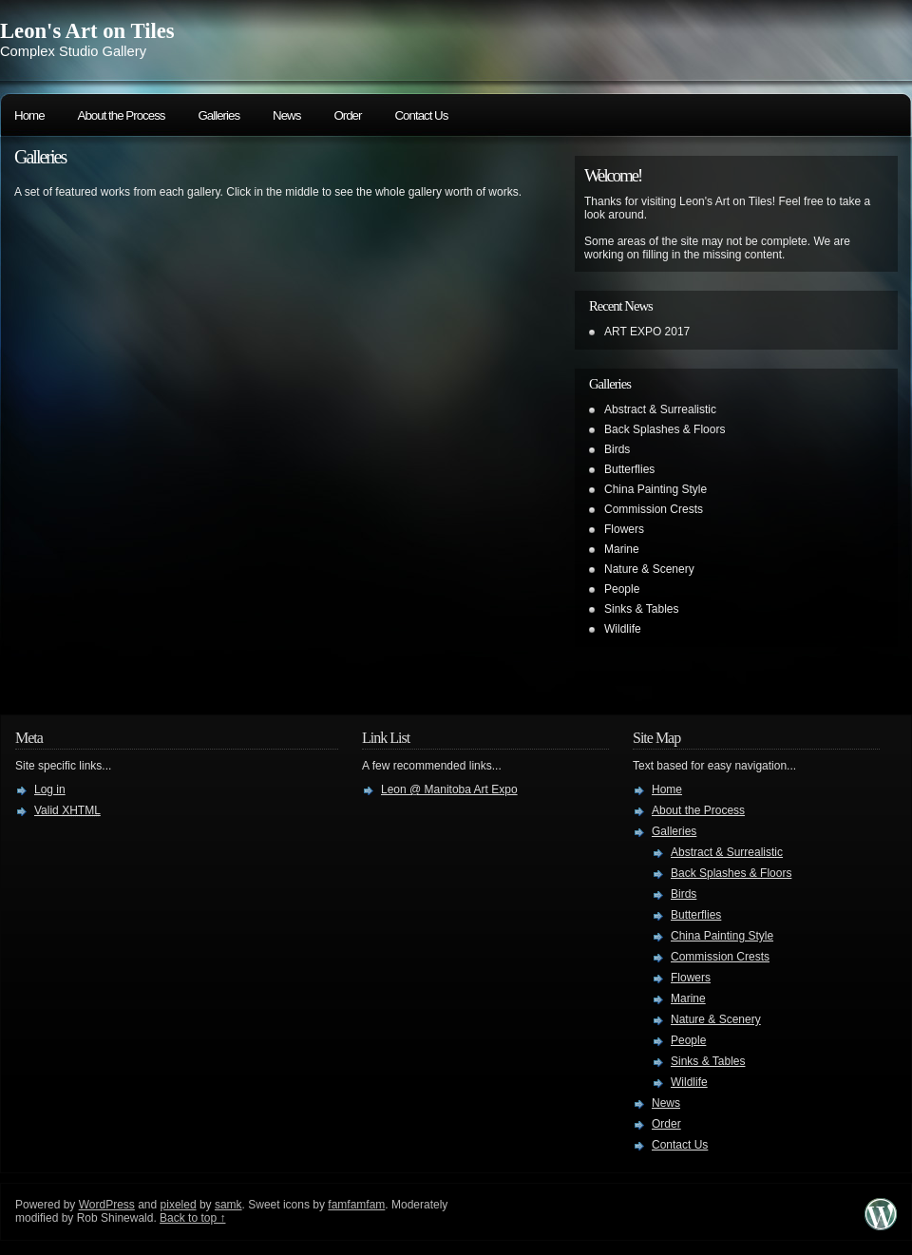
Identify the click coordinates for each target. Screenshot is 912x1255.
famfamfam (356, 1204)
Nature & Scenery (649, 569)
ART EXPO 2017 (647, 331)
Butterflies (629, 469)
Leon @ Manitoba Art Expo (449, 789)
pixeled (179, 1204)
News (286, 115)
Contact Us (420, 115)
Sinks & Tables (641, 609)
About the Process (121, 115)
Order (347, 115)
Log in (50, 789)
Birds (617, 449)
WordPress (107, 1204)
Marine (621, 549)
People (621, 589)
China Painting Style (655, 489)
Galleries (218, 115)
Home (29, 115)
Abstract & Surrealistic (660, 409)
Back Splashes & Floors (664, 429)
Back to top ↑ (192, 1218)
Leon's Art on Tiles (87, 31)
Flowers (624, 529)
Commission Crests (653, 509)
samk (228, 1204)
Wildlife (622, 629)
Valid (67, 810)
